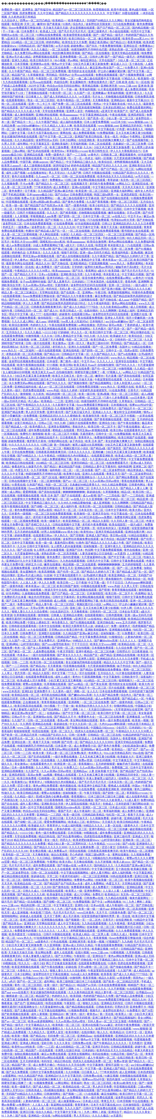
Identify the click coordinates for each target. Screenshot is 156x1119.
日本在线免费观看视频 (38, 223)
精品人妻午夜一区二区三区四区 (55, 604)
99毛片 (114, 948)
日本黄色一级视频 (20, 513)
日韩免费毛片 (108, 408)
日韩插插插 (45, 600)
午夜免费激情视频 (110, 45)
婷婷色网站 (53, 42)
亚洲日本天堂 (95, 578)
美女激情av (59, 343)
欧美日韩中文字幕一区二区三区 (109, 332)
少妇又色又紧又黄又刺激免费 (91, 64)
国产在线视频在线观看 (115, 198)
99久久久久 (134, 103)
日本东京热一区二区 (91, 510)
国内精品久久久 (104, 865)
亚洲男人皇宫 (75, 111)
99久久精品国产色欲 (31, 1075)
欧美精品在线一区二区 (47, 129)
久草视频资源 (36, 74)
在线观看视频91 (16, 100)
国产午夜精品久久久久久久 (34, 404)
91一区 (148, 727)
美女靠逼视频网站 (12, 1068)
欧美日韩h (66, 365)
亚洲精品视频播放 (12, 771)
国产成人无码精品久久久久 (61, 96)
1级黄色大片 (78, 118)
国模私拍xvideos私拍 (53, 241)
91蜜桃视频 (117, 952)
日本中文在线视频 (49, 626)
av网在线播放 (87, 325)
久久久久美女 (62, 1043)
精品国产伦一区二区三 (19, 941)
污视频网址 (118, 887)
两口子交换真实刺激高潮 (61, 963)
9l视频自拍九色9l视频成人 (73, 455)
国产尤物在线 (145, 219)
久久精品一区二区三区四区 (87, 234)
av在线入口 (119, 216)
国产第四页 (114, 448)
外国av (124, 136)
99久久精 (90, 335)
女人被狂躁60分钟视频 (17, 372)
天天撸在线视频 (83, 861)
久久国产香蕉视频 (97, 201)
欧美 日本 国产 (94, 441)
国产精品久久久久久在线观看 (129, 205)
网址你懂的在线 (140, 332)
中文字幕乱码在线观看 (106, 187)
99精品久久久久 (83, 640)
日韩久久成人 (31, 890)
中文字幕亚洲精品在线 (94, 114)
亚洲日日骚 (57, 818)
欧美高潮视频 (47, 571)
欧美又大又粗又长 (63, 375)
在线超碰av (54, 713)
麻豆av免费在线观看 (54, 1054)
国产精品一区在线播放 (96, 53)
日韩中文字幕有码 (38, 546)
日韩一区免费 (77, 734)
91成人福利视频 (72, 825)
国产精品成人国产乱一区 (50, 230)
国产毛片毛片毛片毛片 (72, 31)
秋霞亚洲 (17, 24)
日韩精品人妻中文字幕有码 (100, 466)
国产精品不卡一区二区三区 (136, 408)
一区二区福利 (26, 350)
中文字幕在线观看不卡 (68, 575)
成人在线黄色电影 (137, 796)
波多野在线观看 (125, 1097)
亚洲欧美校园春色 (96, 629)
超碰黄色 (64, 314)
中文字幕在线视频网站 (75, 872)
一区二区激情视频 (49, 481)
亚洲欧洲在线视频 (47, 114)
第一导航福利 (62, 444)
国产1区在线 (62, 267)
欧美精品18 (112, 894)
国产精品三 (57, 161)
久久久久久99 (67, 227)
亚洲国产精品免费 (12, 412)
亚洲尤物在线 (105, 622)
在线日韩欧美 (126, 1057)
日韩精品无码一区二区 (28, 310)
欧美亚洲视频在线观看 (52, 328)
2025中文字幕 (37, 85)
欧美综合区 (105, 161)
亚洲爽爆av (99, 93)
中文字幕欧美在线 (114, 103)
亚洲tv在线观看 (81, 187)
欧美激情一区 (146, 78)
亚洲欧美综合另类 (23, 78)
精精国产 (133, 985)
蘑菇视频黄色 (128, 154)
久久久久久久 (47, 930)
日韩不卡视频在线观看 (97, 172)
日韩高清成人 (34, 1090)
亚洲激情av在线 (40, 64)
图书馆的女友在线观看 (82, 71)
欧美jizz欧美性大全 (126, 1083)
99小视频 (60, 60)
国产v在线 (128, 843)
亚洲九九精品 (20, 60)
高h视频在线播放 (55, 1090)
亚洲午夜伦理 (55, 412)
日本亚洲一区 (63, 745)
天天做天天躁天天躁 (56, 27)
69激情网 (75, 977)
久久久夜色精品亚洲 (81, 992)
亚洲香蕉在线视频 (49, 539)
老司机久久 (59, 346)
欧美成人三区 (48, 31)
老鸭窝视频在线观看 (46, 56)
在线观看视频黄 (104, 1035)
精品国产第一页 (89, 169)
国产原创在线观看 (129, 375)
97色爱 (120, 129)
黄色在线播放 (132, 549)
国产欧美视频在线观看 (15, 1014)
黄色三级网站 (142, 789)
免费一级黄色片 (55, 154)
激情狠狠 (26, 394)
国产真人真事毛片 (59, 281)
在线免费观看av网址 (119, 277)
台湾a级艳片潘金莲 (95, 575)
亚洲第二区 (140, 466)
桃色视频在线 (68, 785)
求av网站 (73, 60)
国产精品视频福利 (31, 107)
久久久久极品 (39, 49)
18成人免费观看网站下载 (48, 245)
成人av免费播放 (72, 1097)
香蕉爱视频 (129, 738)
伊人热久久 (61, 535)
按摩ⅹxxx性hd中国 (140, 404)
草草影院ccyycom (77, 151)
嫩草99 (41, 24)
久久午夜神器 (93, 274)
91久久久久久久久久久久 (24, 444)
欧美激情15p (20, 782)
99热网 (24, 669)
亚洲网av (88, 292)
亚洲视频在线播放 (120, 629)
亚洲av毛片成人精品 (19, 56)
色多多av (23, 655)
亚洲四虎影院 (136, 114)
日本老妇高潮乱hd (114, 107)
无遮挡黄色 (62, 285)
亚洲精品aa (80, 771)
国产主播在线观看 (25, 1010)
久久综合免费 (124, 647)
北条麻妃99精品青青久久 (85, 484)
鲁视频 (133, 934)
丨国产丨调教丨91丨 (74, 709)
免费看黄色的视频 (25, 930)
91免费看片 (129, 633)
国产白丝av (62, 194)
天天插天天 (109, 821)
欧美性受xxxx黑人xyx (135, 38)
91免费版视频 (105, 132)
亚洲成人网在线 (30, 1043)
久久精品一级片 (38, 180)
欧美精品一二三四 (52, 401)
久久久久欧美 (51, 252)
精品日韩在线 (47, 836)
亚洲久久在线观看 (79, 346)
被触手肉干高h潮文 (127, 267)
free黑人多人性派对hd (74, 321)
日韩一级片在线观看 (38, 343)
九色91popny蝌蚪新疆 (138, 582)
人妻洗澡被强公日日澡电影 (96, 553)
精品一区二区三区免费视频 (50, 71)
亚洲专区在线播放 (126, 361)
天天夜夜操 (54, 665)
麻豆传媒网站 (109, 1093)
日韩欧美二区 (109, 154)
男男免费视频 (68, 299)
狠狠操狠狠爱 (22, 731)
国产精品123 (118, 42)
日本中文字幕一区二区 (77, 129)
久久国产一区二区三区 (23, 640)
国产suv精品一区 (78, 684)
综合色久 (78, 24)
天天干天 (102, 912)
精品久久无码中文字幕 (44, 299)
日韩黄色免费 (118, 912)
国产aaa (6, 992)
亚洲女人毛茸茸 (115, 317)
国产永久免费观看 (17, 1072)
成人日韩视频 (139, 306)
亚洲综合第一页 (22, 742)
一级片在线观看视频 (49, 350)
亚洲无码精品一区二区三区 (64, 277)
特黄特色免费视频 (143, 292)
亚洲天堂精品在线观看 (126, 53)
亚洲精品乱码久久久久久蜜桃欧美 (60, 415)
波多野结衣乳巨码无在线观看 (89, 285)
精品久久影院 (101, 520)
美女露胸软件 (78, 82)
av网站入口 (123, 183)
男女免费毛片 (47, 640)
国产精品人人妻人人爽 (134, 488)
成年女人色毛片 (144, 190)
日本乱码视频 (102, 760)
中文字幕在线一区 (122, 513)
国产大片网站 (63, 956)
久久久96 (47, 335)
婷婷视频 (127, 789)
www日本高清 (11, 691)
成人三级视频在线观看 (37, 165)
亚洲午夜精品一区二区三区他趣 (95, 651)
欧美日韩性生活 (99, 151)
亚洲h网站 (12, 644)
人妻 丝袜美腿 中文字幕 (104, 771)
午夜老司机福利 (69, 876)
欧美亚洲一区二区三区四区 (93, 190)
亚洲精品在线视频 (124, 655)
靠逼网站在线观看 (62, 1104)
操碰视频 (66, 259)
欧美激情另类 (91, 415)
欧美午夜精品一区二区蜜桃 (74, 100)
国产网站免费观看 (127, 477)
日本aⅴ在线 (97, 905)
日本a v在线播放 (48, 274)
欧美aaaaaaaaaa (69, 114)
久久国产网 (74, 172)
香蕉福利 (6, 731)
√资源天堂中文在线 (55, 589)
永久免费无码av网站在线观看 (32, 53)
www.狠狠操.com (138, 122)
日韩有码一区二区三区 (129, 339)
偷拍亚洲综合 (89, 60)
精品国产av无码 (87, 985)
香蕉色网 (131, 281)
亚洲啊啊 (143, 281)
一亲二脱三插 (31, 459)
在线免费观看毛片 (117, 462)
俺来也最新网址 (139, 898)
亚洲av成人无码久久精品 (78, 945)
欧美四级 (114, 270)
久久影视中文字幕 (63, 404)
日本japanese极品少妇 (40, 194)
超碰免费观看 (16, 441)
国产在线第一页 (71, 292)
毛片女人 (98, 96)
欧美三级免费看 (60, 147)
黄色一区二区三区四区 (28, 985)
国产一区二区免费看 (105, 346)
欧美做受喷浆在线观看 (77, 35)
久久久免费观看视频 (128, 930)
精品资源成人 (136, 470)
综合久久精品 (44, 1112)
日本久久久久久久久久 (105, 488)
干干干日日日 (115, 582)
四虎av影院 (131, 350)
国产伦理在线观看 (25, 118)
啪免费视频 (27, 38)
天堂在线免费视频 (53, 111)
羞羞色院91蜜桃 (64, 542)
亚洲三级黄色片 (98, 31)
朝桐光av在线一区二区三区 (18, 35)
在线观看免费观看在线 (39, 676)
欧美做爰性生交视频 (59, 894)
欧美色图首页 (17, 934)
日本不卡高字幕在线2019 (43, 132)
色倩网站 (140, 593)
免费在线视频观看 (107, 74)
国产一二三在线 (77, 154)
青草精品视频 (90, 85)
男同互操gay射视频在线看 (39, 256)
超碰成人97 (102, 626)
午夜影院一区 (44, 78)
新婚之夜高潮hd (99, 42)
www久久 (144, 303)
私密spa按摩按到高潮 (30, 219)
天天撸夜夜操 (101, 100)
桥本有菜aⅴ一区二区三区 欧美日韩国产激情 (52, 586)
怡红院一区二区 (143, 629)
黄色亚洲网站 (77, 927)
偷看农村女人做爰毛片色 (27, 466)
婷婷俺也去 (18, 252)
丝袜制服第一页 (93, 546)
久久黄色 (148, 564)
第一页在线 (123, 916)
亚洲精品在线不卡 (47, 437)
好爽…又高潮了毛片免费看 (48, 339)
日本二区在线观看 (100, 143)
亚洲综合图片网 (135, 531)
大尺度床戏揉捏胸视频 (87, 107)
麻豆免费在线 (103, 296)
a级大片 (70, 245)
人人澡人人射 (28, 582)
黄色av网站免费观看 (45, 785)
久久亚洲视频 (94, 499)
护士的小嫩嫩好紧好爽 (15, 49)
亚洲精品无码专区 (131, 125)
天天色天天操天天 (133, 187)
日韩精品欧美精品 (93, 814)
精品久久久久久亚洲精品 (17, 847)
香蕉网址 (90, 270)
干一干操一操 (11, 31)
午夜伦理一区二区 (61, 93)
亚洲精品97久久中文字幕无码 (24, 560)
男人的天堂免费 (35, 412)
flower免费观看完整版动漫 (25, 27)
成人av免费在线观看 (19, 245)
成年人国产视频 (16, 172)
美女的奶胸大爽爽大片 (111, 140)
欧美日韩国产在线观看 (45, 89)
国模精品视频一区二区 (26, 887)
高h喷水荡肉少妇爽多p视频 (47, 357)
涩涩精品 (47, 408)
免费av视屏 (27, 869)
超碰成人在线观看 (31, 916)
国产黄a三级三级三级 (65, 248)
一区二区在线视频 (79, 230)
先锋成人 (108, 803)
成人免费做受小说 (85, 745)
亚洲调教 (74, 702)
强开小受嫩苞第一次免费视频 (19, 415)
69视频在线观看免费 (94, 586)
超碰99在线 (45, 829)
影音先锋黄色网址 (93, 277)
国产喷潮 (104, 589)
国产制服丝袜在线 (77, 727)
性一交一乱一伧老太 (81, 158)
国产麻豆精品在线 (17, 238)
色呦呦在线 (92, 111)
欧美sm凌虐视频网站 (41, 1021)
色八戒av (34, 401)
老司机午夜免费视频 (102, 183)
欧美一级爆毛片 (51, 520)
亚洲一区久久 (76, 343)
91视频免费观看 (78, 1010)
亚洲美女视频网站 (79, 328)
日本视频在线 (119, 404)
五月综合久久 (14, 332)
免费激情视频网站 (119, 292)
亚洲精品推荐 (83, 568)
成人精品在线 (142, 970)
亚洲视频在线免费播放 (108, 669)
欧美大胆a (135, 510)
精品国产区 (19, 74)
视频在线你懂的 (16, 760)
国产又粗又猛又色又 (78, 412)
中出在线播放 (140, 1101)
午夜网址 (135, 136)
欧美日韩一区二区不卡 (36, 419)
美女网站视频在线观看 (92, 180)
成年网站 (23, 143)
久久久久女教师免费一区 (84, 847)
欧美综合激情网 (97, 241)
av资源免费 (124, 977)
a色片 (12, 981)
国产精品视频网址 (100, 383)
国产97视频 (52, 219)
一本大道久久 (79, 67)
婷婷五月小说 (34, 564)
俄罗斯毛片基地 (37, 441)
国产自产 (133, 749)
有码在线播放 (101, 1054)
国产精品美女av (13, 923)
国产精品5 (50, 466)
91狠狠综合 (116, 636)
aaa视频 (48, 774)
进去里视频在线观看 (83, 27)
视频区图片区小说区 (76, 448)
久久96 (87, 147)
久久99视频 (73, 1072)
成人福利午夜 (69, 506)
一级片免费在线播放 (65, 756)
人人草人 (7, 673)
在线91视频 (13, 198)
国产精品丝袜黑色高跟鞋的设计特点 (63, 303)
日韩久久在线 (85, 245)
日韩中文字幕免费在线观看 (128, 560)
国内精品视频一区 (143, 27)
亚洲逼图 (124, 528)
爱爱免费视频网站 (55, 821)
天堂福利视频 (79, 143)
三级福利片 (30, 687)
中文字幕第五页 (40, 143)
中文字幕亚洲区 (143, 872)
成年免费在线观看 (39, 430)
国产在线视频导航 (138, 140)
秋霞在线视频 (41, 731)
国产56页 (147, 1010)
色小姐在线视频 (119, 31)
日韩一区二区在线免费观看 (79, 176)
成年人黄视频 (39, 1014)
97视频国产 (113, 941)
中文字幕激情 (111, 676)
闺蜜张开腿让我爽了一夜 (90, 372)
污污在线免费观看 (124, 24)
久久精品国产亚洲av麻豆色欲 (56, 190)
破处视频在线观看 (141, 829)
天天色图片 (99, 328)
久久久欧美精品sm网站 (114, 306)
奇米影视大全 (116, 245)
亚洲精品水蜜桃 (73, 615)
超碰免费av (78, 45)
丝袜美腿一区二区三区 (109, 879)
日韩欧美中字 (130, 676)
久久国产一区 (82, 93)
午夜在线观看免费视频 (89, 317)
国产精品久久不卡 (25, 274)
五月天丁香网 (52, 916)
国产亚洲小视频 (111, 288)
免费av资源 (86, 760)
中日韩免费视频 (70, 238)
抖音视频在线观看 (17, 201)
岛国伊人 (124, 346)
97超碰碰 (64, 332)
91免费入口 (71, 767)
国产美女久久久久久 (70, 655)
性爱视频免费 (142, 1039)
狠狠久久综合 (91, 1003)
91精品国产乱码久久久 (44, 238)
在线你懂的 (91, 310)
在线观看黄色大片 (135, 430)
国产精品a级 (98, 448)
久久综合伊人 (10, 20)
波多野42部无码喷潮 (45, 568)
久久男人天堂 (129, 586)
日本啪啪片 (97, 321)
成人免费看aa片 (58, 850)
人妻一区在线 (113, 825)
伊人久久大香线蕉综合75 (125, 151)
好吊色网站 (13, 593)
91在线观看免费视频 (139, 988)
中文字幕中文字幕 (88, 227)
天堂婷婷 (77, 267)
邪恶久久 (66, 840)
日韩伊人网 (96, 56)
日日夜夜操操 (77, 578)
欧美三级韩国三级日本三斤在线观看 (43, 379)
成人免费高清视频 (136, 89)
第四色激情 (113, 1079)
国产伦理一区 (70, 742)
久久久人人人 (105, 361)
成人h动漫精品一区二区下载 (73, 1046)
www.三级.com (128, 85)
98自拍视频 (83, 647)
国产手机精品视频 (14, 194)
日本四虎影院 (146, 1072)
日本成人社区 (118, 807)
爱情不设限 (112, 1064)
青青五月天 (113, 473)
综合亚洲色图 (127, 1108)
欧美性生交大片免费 (75, 42)
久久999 (46, 887)
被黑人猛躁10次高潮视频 (87, 444)
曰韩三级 (70, 180)
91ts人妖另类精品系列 (118, 753)
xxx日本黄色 (138, 397)
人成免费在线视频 (44, 651)
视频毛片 (95, 1010)
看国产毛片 (65, 811)
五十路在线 (136, 64)
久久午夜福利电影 (99, 303)
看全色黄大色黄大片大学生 (73, 948)
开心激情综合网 (65, 999)
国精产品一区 (135, 1054)
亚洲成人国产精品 (97, 535)
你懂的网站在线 (58, 441)
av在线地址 (95, 618)
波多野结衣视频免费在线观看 (27, 361)
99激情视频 (32, 335)
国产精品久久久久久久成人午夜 (21, 111)
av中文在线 (13, 419)
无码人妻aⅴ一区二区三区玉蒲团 (107, 1021)
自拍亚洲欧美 (87, 140)
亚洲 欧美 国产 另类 (41, 669)
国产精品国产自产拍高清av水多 (44, 205)
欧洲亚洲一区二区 (65, 763)
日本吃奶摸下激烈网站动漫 (133, 803)
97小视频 (53, 365)
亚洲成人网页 (10, 1043)
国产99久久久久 (19, 299)
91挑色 (66, 24)
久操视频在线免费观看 (36, 593)
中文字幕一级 (96, 582)
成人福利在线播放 (71, 122)
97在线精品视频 (40, 1039)
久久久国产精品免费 (106, 695)
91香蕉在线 (18, 484)
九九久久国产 (73, 1108)
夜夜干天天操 (109, 227)
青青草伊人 (85, 437)
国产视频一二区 (64, 78)
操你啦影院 (45, 317)
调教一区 (80, 691)
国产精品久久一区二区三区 (53, 183)
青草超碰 (113, 180)
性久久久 (23, 963)
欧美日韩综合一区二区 (83, 38)
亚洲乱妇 (27, 691)
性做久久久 (8, 792)
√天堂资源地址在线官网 (129, 709)
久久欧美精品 (25, 528)
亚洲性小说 (72, 401)
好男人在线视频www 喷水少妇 (60, 531)
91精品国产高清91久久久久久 (131, 172)
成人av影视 (89, 495)
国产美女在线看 (60, 698)
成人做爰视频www (53, 658)
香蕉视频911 (86, 763)
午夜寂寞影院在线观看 (108, 379)
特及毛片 (95, 803)
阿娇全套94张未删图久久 (48, 1028)
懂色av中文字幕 (61, 64)
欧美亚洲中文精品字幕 (92, 785)
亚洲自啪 (57, 209)
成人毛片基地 (71, 916)
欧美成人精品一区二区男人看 (133, 455)
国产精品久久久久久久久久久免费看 (23, 843)
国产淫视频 (77, 535)
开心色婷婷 (77, 854)
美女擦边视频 (38, 850)
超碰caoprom (41, 161)
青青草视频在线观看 (124, 589)
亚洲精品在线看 (34, 154)
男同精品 (52, 74)
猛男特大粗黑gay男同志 (95, 248)
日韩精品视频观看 (122, 1046)
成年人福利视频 (122, 872)
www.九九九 (28, 858)
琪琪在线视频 (78, 850)
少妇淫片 (122, 727)
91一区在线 (143, 82)
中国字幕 (26, 161)
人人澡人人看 (111, 890)
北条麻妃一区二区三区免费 (130, 143)
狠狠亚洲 (68, 959)
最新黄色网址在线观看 (20, 263)
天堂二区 (30, 24)
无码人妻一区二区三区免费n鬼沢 (79, 288)
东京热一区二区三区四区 (135, 180)
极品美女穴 (37, 368)
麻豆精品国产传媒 (70, 466)
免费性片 (25, 433)
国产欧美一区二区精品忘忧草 (19, 734)
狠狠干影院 (113, 597)
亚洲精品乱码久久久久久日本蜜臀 (133, 223)
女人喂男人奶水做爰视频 (66, 546)
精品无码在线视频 (115, 618)
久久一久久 (61, 118)
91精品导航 (118, 1054)
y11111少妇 (50, 332)
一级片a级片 (140, 285)
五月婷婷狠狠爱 (132, 564)
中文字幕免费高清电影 (93, 636)
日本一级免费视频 (22, 767)
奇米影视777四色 (41, 912)
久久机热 (39, 394)
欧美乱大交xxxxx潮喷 (25, 241)
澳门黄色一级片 (70, 361)
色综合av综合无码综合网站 (64, 85)
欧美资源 (6, 615)
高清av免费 (34, 774)
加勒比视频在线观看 (27, 1054)
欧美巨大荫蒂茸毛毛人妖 (78, 626)
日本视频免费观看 (103, 647)
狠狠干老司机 (70, 252)
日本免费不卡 (29, 31)
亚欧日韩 (46, 1043)
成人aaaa (123, 299)
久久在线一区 (10, 858)
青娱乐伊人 (79, 426)
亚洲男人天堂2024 (12, 1090)
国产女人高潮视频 (87, 408)
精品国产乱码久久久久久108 (110, 165)
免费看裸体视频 (81, 887)
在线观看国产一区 (36, 147)
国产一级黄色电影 (76, 205)
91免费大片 (132, 67)
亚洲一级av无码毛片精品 (95, 252)
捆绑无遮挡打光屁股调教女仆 (77, 477)
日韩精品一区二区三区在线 (105, 734)
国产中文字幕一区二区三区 (56, 136)
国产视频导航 (45, 45)
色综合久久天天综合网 (71, 1064)
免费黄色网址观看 (125, 517)
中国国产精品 (139, 299)
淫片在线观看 (87, 673)
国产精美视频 (68, 212)
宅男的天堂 (121, 1006)
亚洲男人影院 (87, 658)
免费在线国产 (25, 604)
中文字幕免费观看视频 (108, 549)
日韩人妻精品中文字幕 (87, 259)
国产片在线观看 (71, 495)
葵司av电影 (116, 325)
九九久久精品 (132, 379)
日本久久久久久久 (79, 452)
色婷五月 (8, 227)
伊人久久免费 (31, 303)
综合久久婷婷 (69, 390)
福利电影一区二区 (61, 470)
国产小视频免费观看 (132, 74)
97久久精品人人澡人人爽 (57, 125)
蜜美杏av (92, 1014)
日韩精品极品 (123, 506)
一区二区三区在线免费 (55, 67)
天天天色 (7, 883)
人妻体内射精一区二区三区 (71, 829)
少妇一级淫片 (17, 1097)
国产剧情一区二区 (69, 216)
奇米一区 (20, 647)
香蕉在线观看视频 (132, 481)
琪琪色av (64, 74)
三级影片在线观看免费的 (82, 423)
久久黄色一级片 (11, 390)
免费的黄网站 (135, 263)
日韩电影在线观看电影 (23, 626)
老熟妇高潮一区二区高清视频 (127, 49)
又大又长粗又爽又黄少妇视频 (134, 132)
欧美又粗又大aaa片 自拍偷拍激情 (94, 365)
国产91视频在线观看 (83, 622)
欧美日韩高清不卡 (41, 60)
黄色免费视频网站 (25, 510)
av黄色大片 (85, 865)
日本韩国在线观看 (52, 890)
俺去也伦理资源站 (39, 597)
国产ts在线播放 (127, 354)
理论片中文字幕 (19, 314)
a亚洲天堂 (12, 38)
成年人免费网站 (95, 883)
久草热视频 (133, 952)
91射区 (65, 234)
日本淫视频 (21, 64)
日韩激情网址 (52, 1093)
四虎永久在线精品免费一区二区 (21, 477)
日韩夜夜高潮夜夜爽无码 (51, 38)
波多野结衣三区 (13, 223)
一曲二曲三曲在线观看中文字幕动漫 (98, 78)
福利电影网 (125, 466)
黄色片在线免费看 (23, 176)
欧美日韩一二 (66, 582)
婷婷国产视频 (34, 578)
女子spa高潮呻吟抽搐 (33, 281)
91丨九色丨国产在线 (73, 219)
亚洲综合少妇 (107, 423)
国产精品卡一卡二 (23, 122)
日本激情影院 (95, 593)
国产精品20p (38, 665)
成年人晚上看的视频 (24, 829)
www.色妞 (53, 390)
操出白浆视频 (59, 854)
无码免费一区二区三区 (61, 1035)
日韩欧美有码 (61, 397)
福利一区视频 (103, 158)
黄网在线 (66, 132)
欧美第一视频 (140, 720)
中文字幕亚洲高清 (28, 67)
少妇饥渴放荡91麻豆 (135, 745)
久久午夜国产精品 (20, 71)
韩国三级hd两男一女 (107, 194)
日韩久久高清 (17, 629)
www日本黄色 (86, 912)
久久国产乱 (32, 771)
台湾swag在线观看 (82, 74)
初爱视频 (71, 789)
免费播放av (146, 45)
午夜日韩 (101, 292)
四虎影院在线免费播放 (98, 836)
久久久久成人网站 (23, 321)
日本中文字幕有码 (116, 510)
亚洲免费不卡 (42, 691)
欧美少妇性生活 (99, 205)
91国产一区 (30, 539)
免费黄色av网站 (84, 879)
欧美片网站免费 (16, 622)
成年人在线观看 (64, 952)
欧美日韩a (116, 430)
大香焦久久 (24, 970)
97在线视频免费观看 (47, 937)
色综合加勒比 (66, 528)
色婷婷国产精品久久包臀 (98, 995)
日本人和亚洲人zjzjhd (127, 383)
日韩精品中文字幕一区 (75, 354)
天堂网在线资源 (49, 292)
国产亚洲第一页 (86, 528)
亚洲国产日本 (75, 549)
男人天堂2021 (57, 172)
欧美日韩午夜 (75, 629)
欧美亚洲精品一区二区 (77, 520)
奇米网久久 (95, 753)
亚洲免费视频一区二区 (74, 56)
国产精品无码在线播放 (80, 800)
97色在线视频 (59, 941)
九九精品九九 (37, 1032)
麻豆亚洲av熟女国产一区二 (106, 67)
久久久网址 (43, 767)
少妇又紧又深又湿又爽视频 (65, 680)
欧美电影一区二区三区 (17, 854)
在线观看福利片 (76, 1057)
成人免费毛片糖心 (133, 811)
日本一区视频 (47, 988)
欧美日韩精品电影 (82, 698)
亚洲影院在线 (140, 183)
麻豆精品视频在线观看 (83, 589)
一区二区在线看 (60, 49)
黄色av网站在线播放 (121, 241)
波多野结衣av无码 (47, 140)
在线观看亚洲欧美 (102, 455)
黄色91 (76, 676)
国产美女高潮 (99, 684)
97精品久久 (129, 78)
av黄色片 (94, 154)
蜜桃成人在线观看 (63, 430)
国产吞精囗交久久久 (38, 524)
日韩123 (107, 223)
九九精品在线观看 (116, 898)
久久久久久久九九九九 (52, 927)
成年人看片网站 (30, 803)
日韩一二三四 (20, 662)
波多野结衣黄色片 (114, 1010)
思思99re (102, 325)
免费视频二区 (120, 767)
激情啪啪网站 (10, 916)
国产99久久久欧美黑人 (109, 800)
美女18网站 (145, 1017)
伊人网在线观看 (49, 234)
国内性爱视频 (71, 557)
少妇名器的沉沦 (60, 611)
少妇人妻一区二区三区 (132, 60)
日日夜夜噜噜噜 (30, 658)
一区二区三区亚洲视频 (79, 209)
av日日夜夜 (129, 1079)
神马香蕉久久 (135, 129)
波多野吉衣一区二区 (44, 227)
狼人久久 (103, 1032)
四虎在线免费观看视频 (106, 230)
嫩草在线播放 (116, 212)
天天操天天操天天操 (80, 379)
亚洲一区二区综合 (120, 285)
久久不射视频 (39, 470)
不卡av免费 (27, 183)
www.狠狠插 (140, 1028)
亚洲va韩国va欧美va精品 (45, 201)
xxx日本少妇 (119, 122)
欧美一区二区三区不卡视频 (119, 415)
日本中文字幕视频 (135, 209)
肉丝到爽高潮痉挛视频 (66, 53)
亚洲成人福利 (127, 310)
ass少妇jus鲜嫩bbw (28, 125)
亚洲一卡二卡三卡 (39, 103)
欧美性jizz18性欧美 (24, 1046)
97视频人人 (114, 372)
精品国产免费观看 (127, 539)
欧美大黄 (39, 753)
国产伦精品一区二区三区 (120, 499)
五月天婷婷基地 (30, 1061)
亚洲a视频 (137, 252)
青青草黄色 (82, 1104)
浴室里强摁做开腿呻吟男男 (98, 916)
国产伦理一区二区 (68, 571)
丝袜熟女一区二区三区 (132, 778)
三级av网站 (19, 151)
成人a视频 (147, 394)
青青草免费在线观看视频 (117, 1039)
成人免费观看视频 (84, 132)
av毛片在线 (62, 45)
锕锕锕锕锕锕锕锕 (74, 491)
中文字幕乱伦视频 (133, 274)
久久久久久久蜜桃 (31, 800)
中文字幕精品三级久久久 (81, 161)
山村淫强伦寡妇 (30, 644)
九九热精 (127, 941)
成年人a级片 (63, 676)
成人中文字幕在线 (103, 129)
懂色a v (147, 412)
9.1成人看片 (132, 800)
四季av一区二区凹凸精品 (35, 20)
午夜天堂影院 (66, 651)
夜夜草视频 (134, 42)
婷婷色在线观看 (81, 165)
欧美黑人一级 (144, 386)
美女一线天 (111, 136)
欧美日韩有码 (81, 869)
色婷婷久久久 (38, 325)
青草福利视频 (88, 89)
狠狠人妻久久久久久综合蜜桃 (30, 611)
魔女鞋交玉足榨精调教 (128, 412)
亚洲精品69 (118, 100)
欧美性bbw (58, 151)
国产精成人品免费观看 (130, 995)
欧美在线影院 (117, 524)
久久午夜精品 (20, 357)
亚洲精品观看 (132, 818)
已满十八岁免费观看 (116, 397)
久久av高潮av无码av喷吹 (38, 285)
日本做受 (53, 361)
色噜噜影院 (135, 1021)
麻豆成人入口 (119, 64)
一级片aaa (103, 908)
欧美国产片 (121, 111)
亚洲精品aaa (85, 1035)
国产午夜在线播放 (129, 423)
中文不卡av (135, 216)
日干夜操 (30, 190)
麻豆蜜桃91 (24, 129)
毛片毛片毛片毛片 (20, 865)
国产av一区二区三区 (75, 481)
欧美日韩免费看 (27, 778)
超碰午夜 (117, 818)
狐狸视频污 (126, 680)
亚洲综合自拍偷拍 (49, 959)
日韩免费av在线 (94, 898)
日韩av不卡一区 (22, 716)
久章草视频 (64, 107)
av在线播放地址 (37, 172)
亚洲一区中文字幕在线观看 (37, 807)
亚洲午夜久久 (134, 93)
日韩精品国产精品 (141, 502)
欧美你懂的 (73, 1032)
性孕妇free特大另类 (123, 219)
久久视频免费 (10, 183)
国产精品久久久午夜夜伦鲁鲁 (75, 296)
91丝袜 (48, 575)
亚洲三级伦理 (122, 836)
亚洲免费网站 (45, 198)
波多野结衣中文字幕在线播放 (51, 974)
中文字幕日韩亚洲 (55, 158)
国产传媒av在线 (67, 865)
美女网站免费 (43, 952)
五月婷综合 (53, 368)
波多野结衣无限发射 (98, 24)
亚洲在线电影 (71, 350)
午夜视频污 (78, 778)
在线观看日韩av (81, 314)
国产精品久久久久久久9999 (97, 742)
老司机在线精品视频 (54, 695)
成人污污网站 (82, 894)
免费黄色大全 (87, 716)
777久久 (72, 673)
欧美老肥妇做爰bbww (86, 840)
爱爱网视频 (30, 491)
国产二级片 (8, 604)
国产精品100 (52, 354)
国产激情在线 (61, 887)
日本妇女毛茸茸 (129, 611)
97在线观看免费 (46, 528)
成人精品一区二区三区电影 (55, 687)
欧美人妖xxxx (122, 861)
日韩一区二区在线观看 (41, 720)
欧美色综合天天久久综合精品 (115, 176)
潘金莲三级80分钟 (98, 343)
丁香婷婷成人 (133, 325)
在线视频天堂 (21, 89)
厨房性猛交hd (61, 165)
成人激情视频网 (24, 114)
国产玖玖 (92, 45)
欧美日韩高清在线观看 (114, 600)
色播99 (29, 230)
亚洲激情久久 (145, 843)
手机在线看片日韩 (114, 238)
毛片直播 (111, 375)
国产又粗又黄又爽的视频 (21, 600)
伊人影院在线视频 (77, 803)
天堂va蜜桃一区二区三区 (86, 397)
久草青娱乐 (45, 118)
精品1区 (126, 491)
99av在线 (138, 753)
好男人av (23, 607)
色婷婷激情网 (68, 517)
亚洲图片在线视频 (49, 633)
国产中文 (97, 901)
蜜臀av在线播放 (33, 684)
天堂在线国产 (107, 60)
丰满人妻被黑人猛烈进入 (25, 709)
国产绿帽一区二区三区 (45, 506)
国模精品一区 (61, 858)
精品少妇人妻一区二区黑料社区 (67, 843)
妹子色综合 (77, 441)
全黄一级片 (51, 985)
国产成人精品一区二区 (47, 1086)
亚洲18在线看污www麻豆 (98, 1025)
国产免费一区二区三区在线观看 (72, 103)
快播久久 (71, 658)
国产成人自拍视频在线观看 (73, 256)
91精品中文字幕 (144, 919)
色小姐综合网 (51, 1097)
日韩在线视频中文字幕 (23, 481)
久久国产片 (19, 720)
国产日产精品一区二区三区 (114, 27)
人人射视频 (21, 216)
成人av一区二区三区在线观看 (56, 386)
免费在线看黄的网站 (139, 107)
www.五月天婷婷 (126, 622)
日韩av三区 (45, 423)
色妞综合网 (61, 82)
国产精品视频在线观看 (80, 1006)
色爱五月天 (22, 470)
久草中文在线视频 (81, 419)
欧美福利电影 (120, 252)
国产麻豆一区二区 (58, 499)
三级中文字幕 (17, 132)
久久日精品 (44, 858)
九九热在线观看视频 (15, 82)
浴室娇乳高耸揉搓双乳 (93, 390)
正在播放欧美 (31, 702)
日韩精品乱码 (27, 45)
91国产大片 (72, 1039)
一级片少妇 (38, 963)
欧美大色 (144, 684)
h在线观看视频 (12, 296)
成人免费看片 (61, 187)
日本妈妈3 (78, 281)
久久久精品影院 (24, 140)
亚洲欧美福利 (60, 143)
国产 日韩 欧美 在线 (122, 82)
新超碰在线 (94, 491)
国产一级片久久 (81, 858)
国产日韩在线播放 (17, 589)
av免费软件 (23, 1104)
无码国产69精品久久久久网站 (105, 20)
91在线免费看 (118, 390)
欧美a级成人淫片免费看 (32, 680)
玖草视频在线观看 (25, 615)
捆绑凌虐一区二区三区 (141, 687)
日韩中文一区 (114, 350)
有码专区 (52, 288)
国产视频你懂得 (78, 383)
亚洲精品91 (51, 560)
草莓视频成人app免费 (43, 216)
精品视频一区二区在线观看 (80, 564)
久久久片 (53, 212)
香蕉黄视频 (100, 937)
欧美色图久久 (76, 20)
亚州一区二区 (85, 375)
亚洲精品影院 (35, 1003)
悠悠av (97, 103)
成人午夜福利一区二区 (88, 811)
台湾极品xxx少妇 (33, 977)
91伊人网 (127, 607)
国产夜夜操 (54, 24)
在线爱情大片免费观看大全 (29, 499)
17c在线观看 (134, 245)
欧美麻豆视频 (139, 869)
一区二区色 (94, 919)
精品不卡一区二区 (65, 510)
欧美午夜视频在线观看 (28, 158)
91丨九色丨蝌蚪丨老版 (137, 901)
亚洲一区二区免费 (122, 248)
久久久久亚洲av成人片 (20, 437)
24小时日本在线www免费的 (96, 517)
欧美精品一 (59, 20)
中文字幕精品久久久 (38, 1025)
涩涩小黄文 (24, 785)
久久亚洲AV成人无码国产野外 (108, 459)
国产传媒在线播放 (121, 966)
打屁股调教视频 (99, 263)
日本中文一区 (134, 1032)
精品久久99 (43, 263)
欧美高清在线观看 (85, 125)
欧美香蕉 (106, 974)
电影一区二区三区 (77, 339)
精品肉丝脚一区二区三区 (61, 394)
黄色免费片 (16, 190)
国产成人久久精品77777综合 (81, 306)
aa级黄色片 (42, 941)
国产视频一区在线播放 (41, 760)
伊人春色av (21, 259)
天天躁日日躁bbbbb (26, 248)
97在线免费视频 (64, 223)
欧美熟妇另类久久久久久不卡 (94, 705)
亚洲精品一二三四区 (49, 814)
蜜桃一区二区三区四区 (124, 201)
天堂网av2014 (57, 629)
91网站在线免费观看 (49, 35)
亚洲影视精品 (79, 263)
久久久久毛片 (106, 477)
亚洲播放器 (133, 716)
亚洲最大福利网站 (122, 190)
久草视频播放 (111, 491)
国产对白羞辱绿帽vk (70, 836)
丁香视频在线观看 (36, 93)
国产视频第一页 (76, 919)
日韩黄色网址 (137, 484)
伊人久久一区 (79, 332)
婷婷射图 (54, 321)
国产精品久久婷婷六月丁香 (133, 256)
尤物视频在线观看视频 (119, 96)
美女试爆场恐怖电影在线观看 (19, 136)
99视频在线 (91, 832)
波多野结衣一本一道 (35, 818)
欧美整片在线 (72, 473)
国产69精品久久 (27, 455)
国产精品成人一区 (135, 343)
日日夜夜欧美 (68, 437)
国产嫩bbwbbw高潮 (106, 640)
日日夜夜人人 (34, 96)
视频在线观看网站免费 (15, 169)
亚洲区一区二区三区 (95, 807)
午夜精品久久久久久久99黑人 (32, 270)
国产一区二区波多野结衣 (110, 470)
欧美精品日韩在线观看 (20, 462)
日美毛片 (134, 390)
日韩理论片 (123, 651)
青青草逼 (76, 147)
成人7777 (36, 314)
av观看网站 (10, 1075)
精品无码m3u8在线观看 (28, 840)
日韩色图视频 (114, 615)
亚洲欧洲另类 (109, 85)
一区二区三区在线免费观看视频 (52, 513)
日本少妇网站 (68, 140)
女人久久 (92, 691)
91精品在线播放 (142, 346)
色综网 (89, 549)
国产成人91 (51, 310)
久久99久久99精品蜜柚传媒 (75, 502)
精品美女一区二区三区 (44, 259)
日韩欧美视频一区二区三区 (28, 288)
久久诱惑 (44, 209)
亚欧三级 (130, 419)
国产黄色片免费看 (73, 201)
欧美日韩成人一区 (71, 310)
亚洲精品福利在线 (25, 386)
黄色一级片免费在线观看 (115, 720)
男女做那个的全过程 (97, 357)
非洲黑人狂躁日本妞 (68, 1050)
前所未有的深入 (107, 528)
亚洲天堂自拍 (101, 513)
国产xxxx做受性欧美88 (56, 644)
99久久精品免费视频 (115, 484)
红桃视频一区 (47, 778)
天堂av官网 (134, 212)
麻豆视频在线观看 (109, 38)
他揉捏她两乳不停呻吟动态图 (89, 49)
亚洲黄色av (64, 640)
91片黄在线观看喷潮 (110, 89)
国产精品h (86, 669)
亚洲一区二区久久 (62, 731)
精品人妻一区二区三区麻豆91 (19, 292)
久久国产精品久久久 (104, 354)
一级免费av (23, 227)
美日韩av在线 (118, 535)
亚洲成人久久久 (102, 412)
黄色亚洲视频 (136, 923)
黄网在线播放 (120, 854)
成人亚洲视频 (102, 502)
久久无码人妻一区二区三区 (128, 520)
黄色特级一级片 (22, 517)
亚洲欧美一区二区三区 (137, 840)
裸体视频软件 (114, 578)
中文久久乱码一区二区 (84, 724)
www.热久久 (118, 263)
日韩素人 (56, 615)
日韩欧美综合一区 (135, 578)
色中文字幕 (59, 673)
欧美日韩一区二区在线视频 (96, 506)
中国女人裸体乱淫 (38, 622)
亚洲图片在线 (139, 314)
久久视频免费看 (64, 408)
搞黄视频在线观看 (131, 227)
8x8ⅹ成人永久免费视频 (58, 618)
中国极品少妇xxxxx (102, 727)
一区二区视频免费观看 (26, 520)
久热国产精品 (35, 484)
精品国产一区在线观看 (39, 1050)
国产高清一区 (96, 118)
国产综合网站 (51, 709)
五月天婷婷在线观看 (27, 531)
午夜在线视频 (118, 114)
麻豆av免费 (103, 749)
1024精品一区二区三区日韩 (28, 42)
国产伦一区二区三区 (104, 368)
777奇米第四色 (43, 187)
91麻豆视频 (111, 1075)
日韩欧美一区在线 (23, 267)
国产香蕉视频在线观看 (108, 419)
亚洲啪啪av (88, 749)
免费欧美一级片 (16, 1108)
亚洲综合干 (99, 956)
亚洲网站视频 (105, 930)
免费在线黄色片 (98, 82)
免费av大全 (28, 198)
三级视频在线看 (35, 277)
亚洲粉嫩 (98, 452)
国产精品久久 (10, 832)
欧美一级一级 (14, 205)
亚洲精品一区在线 (39, 1115)
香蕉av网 (63, 720)
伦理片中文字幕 (141, 31)
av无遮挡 (85, 96)
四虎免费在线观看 (34, 390)
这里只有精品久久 (25, 423)
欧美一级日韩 (87, 394)
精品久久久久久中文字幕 (119, 662)
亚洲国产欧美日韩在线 (89, 136)
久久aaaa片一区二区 (48, 176)
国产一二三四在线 (109, 495)
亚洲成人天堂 (141, 836)
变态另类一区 (23, 673)
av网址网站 (62, 1083)
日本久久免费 (10, 633)
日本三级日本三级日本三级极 (106, 796)
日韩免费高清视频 (81, 194)
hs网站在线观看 (62, 1115)
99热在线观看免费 (121, 876)
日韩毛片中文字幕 (98, 560)
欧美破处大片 (118, 335)
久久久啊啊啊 (108, 310)
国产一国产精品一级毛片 (108, 35)
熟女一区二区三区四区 (41, 100)
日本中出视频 (23, 1028)
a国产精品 (106, 655)
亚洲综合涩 (130, 45)
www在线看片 (20, 992)
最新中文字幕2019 (138, 100)
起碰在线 (50, 107)
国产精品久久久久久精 (137, 288)
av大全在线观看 (37, 629)
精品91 (128, 1112)
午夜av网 (45, 248)
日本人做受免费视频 (97, 122)
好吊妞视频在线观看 (88, 223)
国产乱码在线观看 (38, 151)
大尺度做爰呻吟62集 (27, 553)
